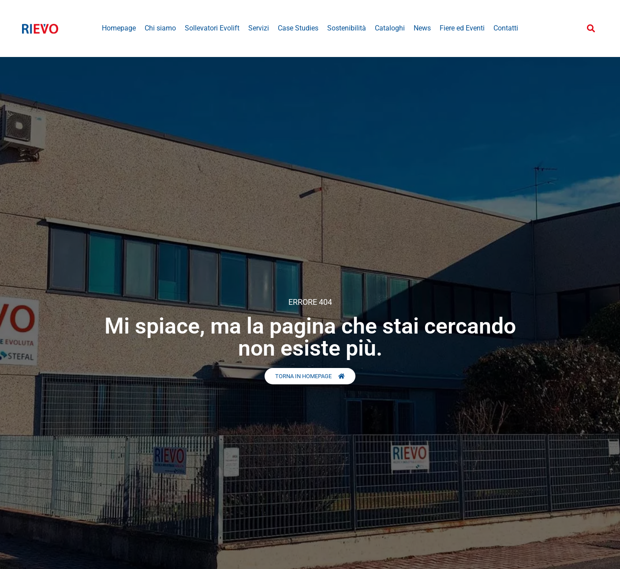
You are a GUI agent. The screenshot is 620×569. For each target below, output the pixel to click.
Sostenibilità (346, 28)
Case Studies (298, 28)
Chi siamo (160, 28)
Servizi (258, 28)
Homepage (119, 28)
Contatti (505, 28)
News (422, 28)
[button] (590, 28)
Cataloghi (390, 28)
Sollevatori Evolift (212, 28)
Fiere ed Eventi (462, 28)
